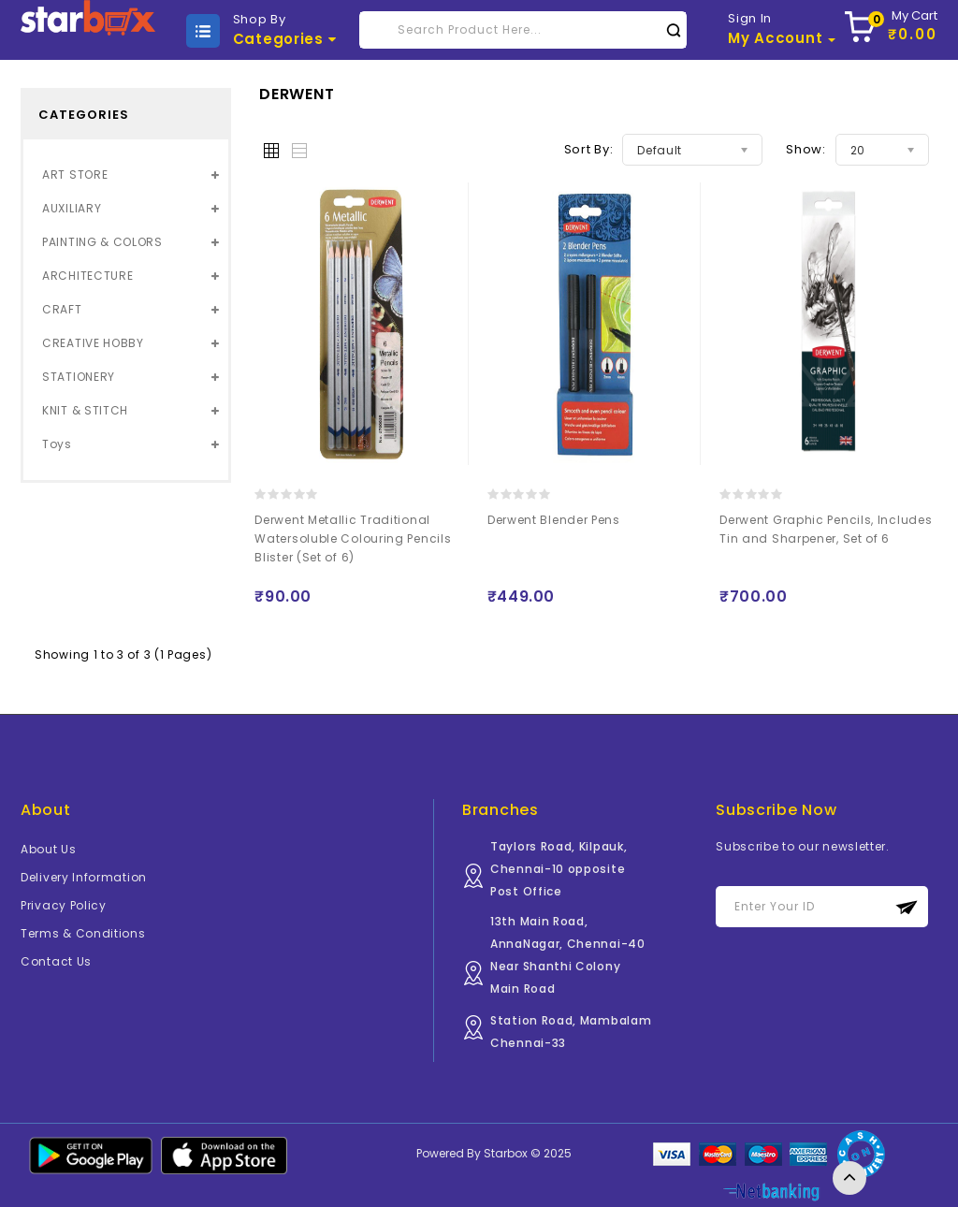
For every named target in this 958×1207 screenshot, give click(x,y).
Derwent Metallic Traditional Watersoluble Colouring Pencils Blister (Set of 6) (352, 538)
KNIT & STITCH (85, 410)
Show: (806, 149)
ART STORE (75, 174)
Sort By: (589, 149)
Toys (57, 444)
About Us (49, 849)
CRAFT (62, 309)
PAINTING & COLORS (102, 242)
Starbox (506, 1153)
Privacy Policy (64, 905)
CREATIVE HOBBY (93, 343)
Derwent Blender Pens (553, 520)
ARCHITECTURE (87, 276)
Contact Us (56, 961)
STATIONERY (78, 377)
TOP (849, 1178)
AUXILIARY (71, 208)
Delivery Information (84, 877)
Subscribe (907, 907)
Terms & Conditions (83, 933)
